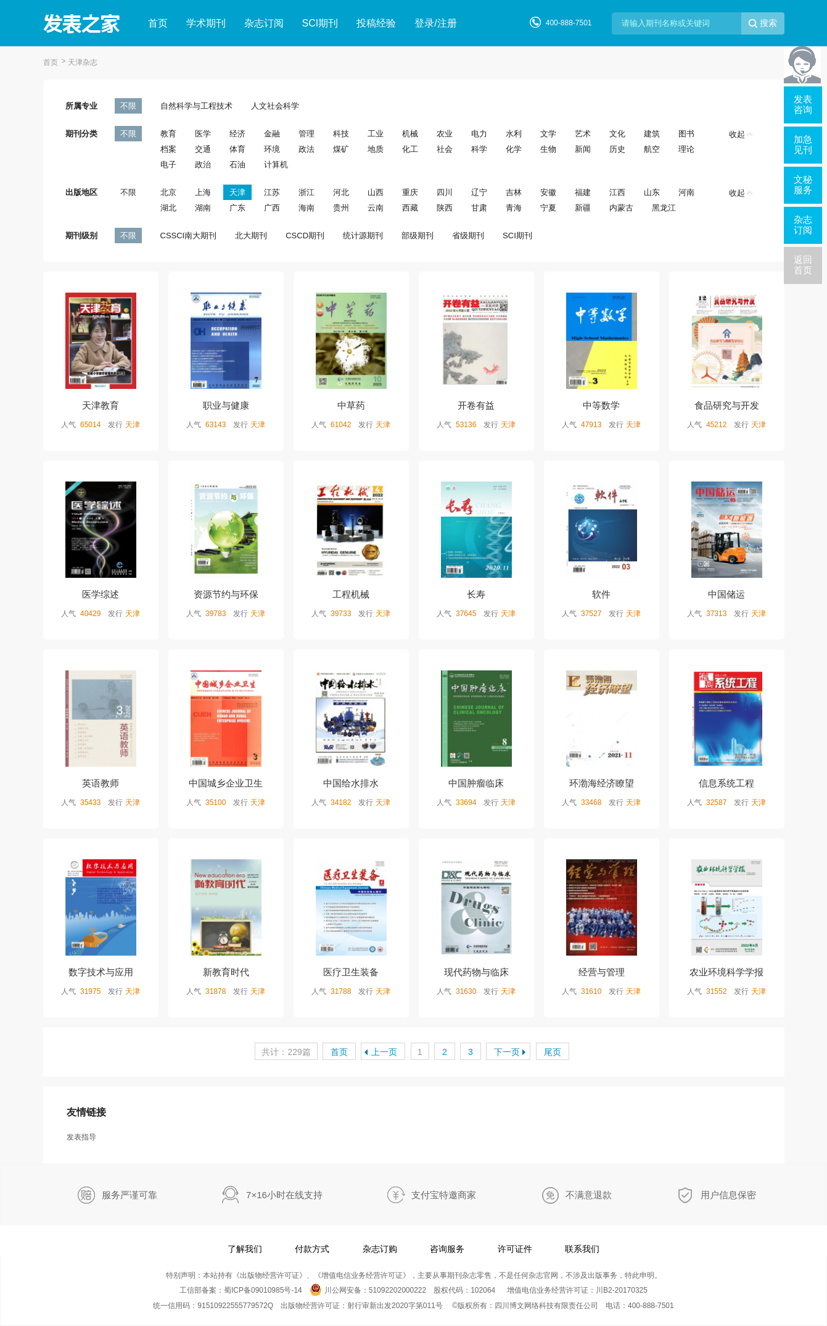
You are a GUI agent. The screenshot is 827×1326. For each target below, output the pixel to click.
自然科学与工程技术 (196, 106)
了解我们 (245, 1249)
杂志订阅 (264, 23)
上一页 (384, 1052)
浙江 (306, 192)
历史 (617, 149)
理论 (686, 149)
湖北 (168, 207)
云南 (376, 207)
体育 (237, 149)
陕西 (445, 207)
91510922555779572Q (235, 1305)
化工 (410, 149)
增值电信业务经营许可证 (362, 1275)
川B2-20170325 (622, 1290)
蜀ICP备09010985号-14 (263, 1290)
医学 (203, 133)
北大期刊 (251, 235)
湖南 (203, 207)
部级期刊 (417, 235)
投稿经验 (376, 23)
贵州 (341, 207)
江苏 (272, 192)
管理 (306, 133)
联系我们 (582, 1249)
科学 (479, 149)
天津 (237, 192)
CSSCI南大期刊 (188, 235)
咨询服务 (447, 1249)
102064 (483, 1290)
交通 (203, 149)
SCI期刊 (320, 23)
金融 (272, 133)
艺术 (583, 133)
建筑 (652, 133)
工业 (376, 133)
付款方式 (312, 1249)
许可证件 (515, 1249)
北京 (168, 192)
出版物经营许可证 (269, 1275)
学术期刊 (206, 23)
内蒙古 (621, 207)
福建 (583, 192)
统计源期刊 (363, 235)
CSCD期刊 (305, 235)
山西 (376, 192)
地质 (376, 149)
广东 (237, 207)
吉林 (514, 192)
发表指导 (81, 1137)
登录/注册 (435, 23)
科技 (341, 133)
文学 (548, 133)
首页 (158, 23)
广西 (272, 207)
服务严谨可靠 (129, 1195)
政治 (203, 164)
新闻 (583, 149)
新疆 (583, 207)
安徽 (548, 192)
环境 (272, 149)
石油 (237, 164)
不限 (128, 106)
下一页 (507, 1052)
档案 (168, 149)
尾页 (552, 1052)
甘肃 (479, 207)
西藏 (410, 207)
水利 (514, 133)
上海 (203, 192)
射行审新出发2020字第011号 (395, 1305)
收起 (740, 134)
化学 (514, 149)
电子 (168, 164)
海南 (306, 207)
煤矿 (341, 149)
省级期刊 (468, 235)
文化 (617, 133)
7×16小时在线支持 (284, 1195)
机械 (410, 133)
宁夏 (548, 207)
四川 (445, 192)
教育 (168, 133)
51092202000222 (397, 1290)
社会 (445, 149)
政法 (306, 149)
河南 (686, 192)
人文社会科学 (275, 106)
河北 (341, 192)
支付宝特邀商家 (443, 1195)
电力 (479, 133)
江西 (617, 192)
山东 (652, 192)
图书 (686, 133)
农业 (445, 133)
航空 (652, 149)
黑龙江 (664, 207)
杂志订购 (380, 1249)
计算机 (276, 164)
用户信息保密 (728, 1195)
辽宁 (479, 192)
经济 (237, 133)
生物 (548, 149)
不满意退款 (589, 1195)
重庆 (410, 192)
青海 (514, 207)
